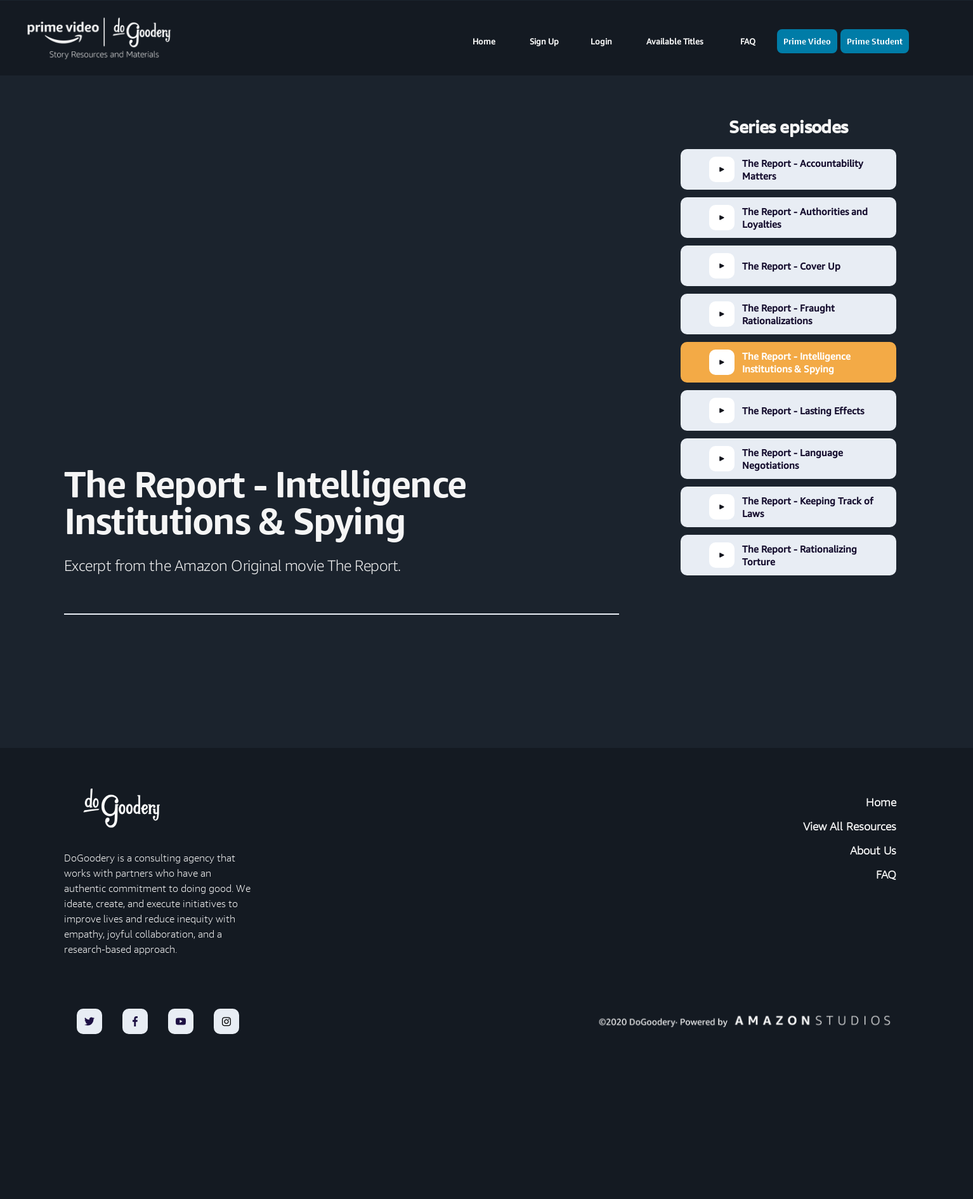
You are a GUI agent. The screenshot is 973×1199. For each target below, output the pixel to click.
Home (484, 41)
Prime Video (807, 41)
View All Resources (849, 826)
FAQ (747, 41)
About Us (873, 850)
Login (601, 41)
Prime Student (875, 41)
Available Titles (674, 41)
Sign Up (544, 41)
